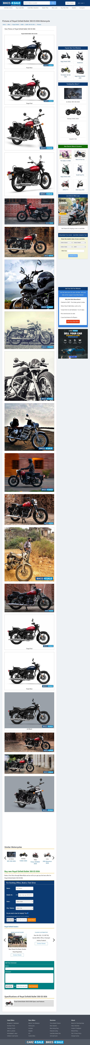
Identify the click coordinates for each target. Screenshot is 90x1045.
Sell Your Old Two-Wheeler (73, 289)
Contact (73, 1028)
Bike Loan (54, 8)
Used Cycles (15, 1036)
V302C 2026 (23, 861)
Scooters (30, 1028)
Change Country (75, 1036)
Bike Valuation (53, 1026)
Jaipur (15, 1033)
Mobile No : (10, 895)
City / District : (11, 908)
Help (72, 1026)
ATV (29, 1033)
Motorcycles (31, 1026)
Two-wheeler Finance (55, 1023)
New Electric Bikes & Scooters (73, 146)
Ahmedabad (10, 1033)
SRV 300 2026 (11, 861)
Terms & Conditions (24, 916)
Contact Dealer (17, 955)
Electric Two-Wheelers (33, 1023)
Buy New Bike (64, 8)
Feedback (78, 1028)
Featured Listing (54, 1031)
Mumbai (9, 1026)
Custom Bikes (31, 1036)
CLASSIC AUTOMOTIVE (41, 932)
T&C (72, 1033)
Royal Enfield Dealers (11, 927)
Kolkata (9, 1036)
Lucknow (13, 1031)
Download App (80, 1023)
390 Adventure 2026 (47, 862)
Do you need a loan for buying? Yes (17, 913)
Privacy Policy (77, 1033)
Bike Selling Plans (54, 1028)
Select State (70, 3)
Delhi (8, 1031)
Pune (13, 1026)
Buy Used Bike (20, 8)
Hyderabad (16, 1023)
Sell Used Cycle (53, 1036)
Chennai (9, 1028)
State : (8, 902)
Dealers (74, 8)
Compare (82, 8)
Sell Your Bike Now (73, 322)
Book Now (31, 920)
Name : (9, 888)
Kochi (13, 1028)
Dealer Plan (45, 8)
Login (81, 3)
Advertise (77, 1026)
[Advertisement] (45, 14)
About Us (73, 1023)
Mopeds (30, 1031)
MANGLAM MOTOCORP (17, 939)
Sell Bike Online (8, 8)
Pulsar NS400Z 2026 (35, 863)
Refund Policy (74, 1031)
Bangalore (9, 1023)
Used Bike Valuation (33, 8)
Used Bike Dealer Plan (55, 1033)
